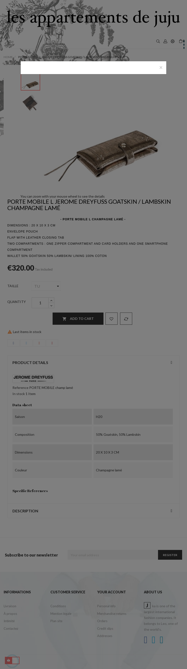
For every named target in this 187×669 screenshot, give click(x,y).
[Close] (161, 67)
